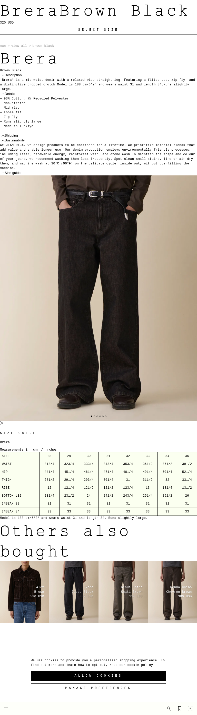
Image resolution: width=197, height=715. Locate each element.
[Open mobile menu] (4, 709)
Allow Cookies (98, 676)
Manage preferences (98, 688)
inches (52, 449)
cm (35, 449)
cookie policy (140, 665)
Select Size (98, 30)
